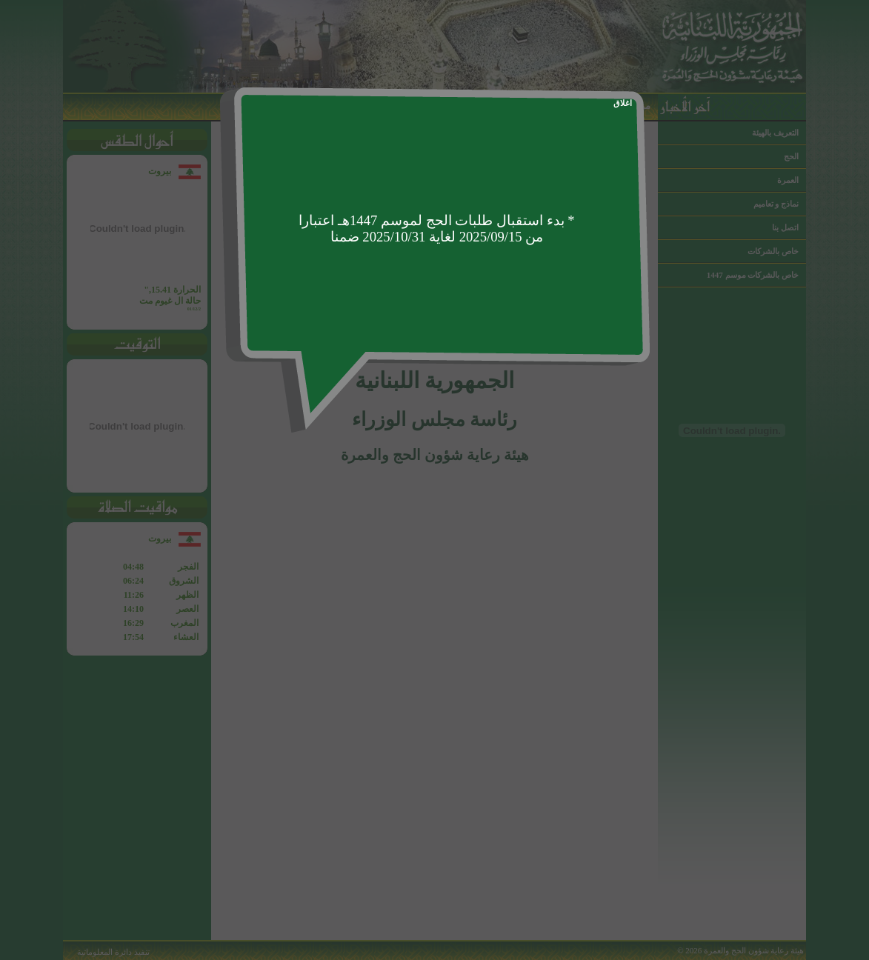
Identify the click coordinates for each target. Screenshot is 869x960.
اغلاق (622, 103)
